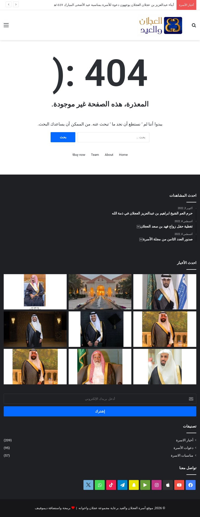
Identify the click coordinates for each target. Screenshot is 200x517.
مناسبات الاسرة (182, 455)
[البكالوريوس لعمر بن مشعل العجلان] (100, 329)
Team (95, 155)
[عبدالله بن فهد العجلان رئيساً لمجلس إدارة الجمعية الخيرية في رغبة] (164, 366)
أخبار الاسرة (184, 440)
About (109, 155)
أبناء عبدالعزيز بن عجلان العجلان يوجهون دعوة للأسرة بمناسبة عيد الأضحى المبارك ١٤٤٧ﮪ (114, 5)
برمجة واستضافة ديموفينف (52, 508)
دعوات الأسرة (183, 448)
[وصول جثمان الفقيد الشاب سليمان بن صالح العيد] (164, 329)
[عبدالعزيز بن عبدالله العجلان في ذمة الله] (35, 292)
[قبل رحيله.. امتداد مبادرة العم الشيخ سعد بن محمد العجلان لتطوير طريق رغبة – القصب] (100, 366)
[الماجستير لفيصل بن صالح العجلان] (35, 329)
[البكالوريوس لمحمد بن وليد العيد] (164, 292)
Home (123, 155)
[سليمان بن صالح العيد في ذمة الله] (35, 366)
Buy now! (78, 155)
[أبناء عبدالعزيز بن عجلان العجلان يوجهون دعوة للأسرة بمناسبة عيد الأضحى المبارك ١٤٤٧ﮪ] (100, 292)
